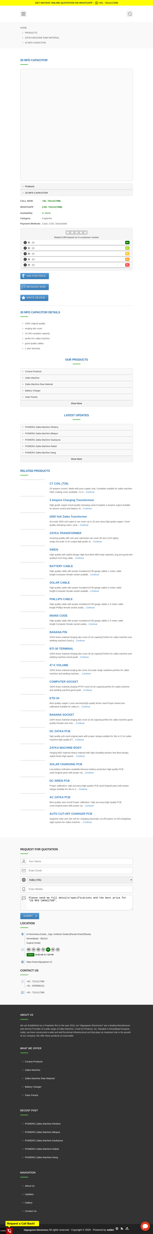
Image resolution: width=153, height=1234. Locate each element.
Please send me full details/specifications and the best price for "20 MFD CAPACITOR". (80, 902)
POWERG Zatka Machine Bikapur (41, 433)
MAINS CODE (59, 615)
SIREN (54, 549)
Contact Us (31, 1211)
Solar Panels (31, 397)
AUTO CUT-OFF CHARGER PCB (71, 813)
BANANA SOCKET (62, 714)
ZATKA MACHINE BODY (66, 747)
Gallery (29, 1202)
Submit (28, 916)
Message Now (36, 286)
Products (31, 32)
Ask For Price (36, 276)
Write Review (36, 297)
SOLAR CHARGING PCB (66, 764)
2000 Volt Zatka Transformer (68, 516)
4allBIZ (110, 1230)
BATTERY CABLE (61, 566)
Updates (29, 1194)
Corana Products (33, 371)
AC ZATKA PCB (60, 797)
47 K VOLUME (59, 665)
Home (23, 27)
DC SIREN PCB (60, 780)
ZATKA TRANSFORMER (65, 533)
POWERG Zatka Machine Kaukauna (42, 440)
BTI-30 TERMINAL (61, 648)
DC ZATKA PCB (60, 731)
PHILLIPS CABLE (61, 599)
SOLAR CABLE (60, 582)
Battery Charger (33, 390)
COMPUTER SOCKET (64, 681)
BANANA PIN (58, 632)
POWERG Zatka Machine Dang (40, 452)
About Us (30, 1185)
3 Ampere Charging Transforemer (72, 500)
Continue (90, 492)
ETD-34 (54, 698)
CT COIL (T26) (59, 483)
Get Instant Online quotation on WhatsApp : (76, 3)
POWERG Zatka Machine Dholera (41, 427)
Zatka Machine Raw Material (42, 37)
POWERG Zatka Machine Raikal (41, 446)
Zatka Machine (32, 378)
